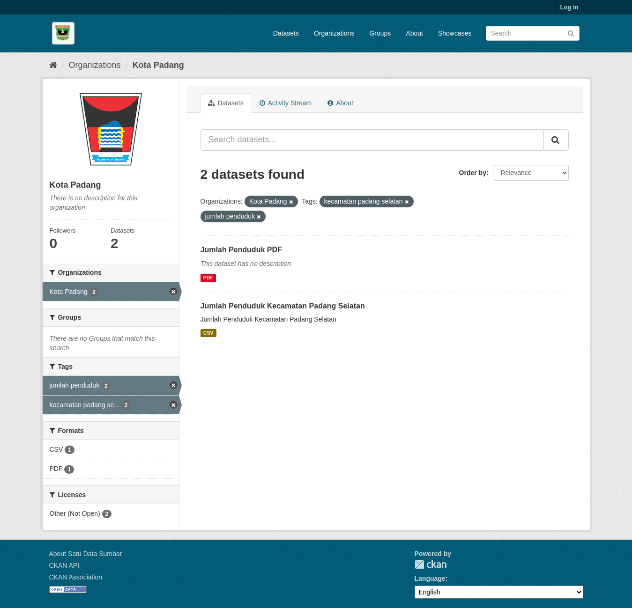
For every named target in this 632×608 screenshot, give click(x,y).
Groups (380, 33)
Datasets (286, 33)
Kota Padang (158, 65)
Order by (472, 172)
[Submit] (571, 33)
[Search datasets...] (372, 140)
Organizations (334, 33)
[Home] (53, 65)
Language (430, 578)
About (414, 33)
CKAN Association (76, 577)
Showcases (455, 33)
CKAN (430, 564)
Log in (569, 7)
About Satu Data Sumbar (85, 553)
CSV (208, 333)
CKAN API (64, 565)
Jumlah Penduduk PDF (241, 250)
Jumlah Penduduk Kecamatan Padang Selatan (283, 306)
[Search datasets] (533, 33)
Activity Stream (286, 103)
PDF (208, 278)
